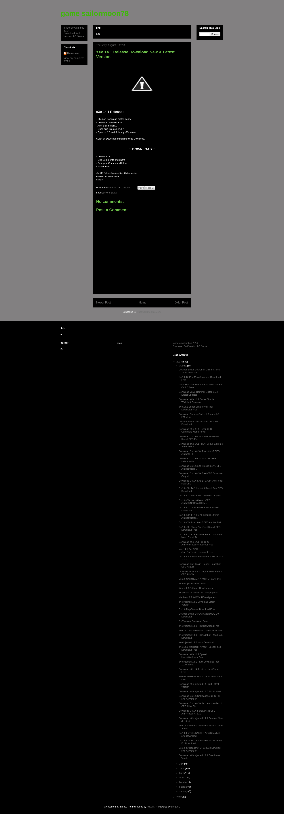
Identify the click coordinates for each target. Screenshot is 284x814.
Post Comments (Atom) (149, 312)
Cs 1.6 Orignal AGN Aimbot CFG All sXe (200, 578)
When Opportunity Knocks (192, 583)
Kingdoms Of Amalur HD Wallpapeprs (198, 592)
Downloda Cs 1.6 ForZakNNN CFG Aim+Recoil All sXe (197, 712)
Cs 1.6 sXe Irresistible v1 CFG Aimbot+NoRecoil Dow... (194, 502)
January (183, 791)
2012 (179, 797)
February (184, 786)
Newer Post (103, 302)
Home (143, 302)
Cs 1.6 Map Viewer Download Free (197, 609)
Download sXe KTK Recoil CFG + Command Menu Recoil (196, 430)
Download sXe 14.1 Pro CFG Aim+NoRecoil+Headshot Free (196, 543)
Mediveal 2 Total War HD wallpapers (197, 597)
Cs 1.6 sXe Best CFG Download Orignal (199, 495)
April (182, 777)
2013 (179, 361)
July (181, 763)
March (183, 782)
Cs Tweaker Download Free (193, 621)
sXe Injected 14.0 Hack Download (196, 642)
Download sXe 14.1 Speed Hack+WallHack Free (192, 656)
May (181, 773)
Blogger (175, 806)
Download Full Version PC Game (74, 35)
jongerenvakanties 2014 (185, 343)
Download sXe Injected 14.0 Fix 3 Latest (200, 691)
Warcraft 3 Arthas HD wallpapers (196, 588)
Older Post (181, 302)
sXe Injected (111, 192)
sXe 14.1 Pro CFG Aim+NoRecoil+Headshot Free (196, 550)
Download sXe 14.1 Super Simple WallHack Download (196, 401)
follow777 (152, 806)
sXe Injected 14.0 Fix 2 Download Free (199, 626)
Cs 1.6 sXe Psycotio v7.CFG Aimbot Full (200, 522)
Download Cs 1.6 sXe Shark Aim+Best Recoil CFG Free (199, 438)
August (183, 365)
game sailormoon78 (95, 13)
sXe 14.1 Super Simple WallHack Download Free (196, 408)
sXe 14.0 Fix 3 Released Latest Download (200, 630)
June (182, 768)
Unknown (73, 53)
